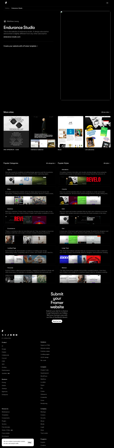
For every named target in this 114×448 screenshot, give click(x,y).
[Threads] (6, 381)
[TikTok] (9, 381)
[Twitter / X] (4, 381)
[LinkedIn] (13, 381)
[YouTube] (16, 381)
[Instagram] (11, 381)
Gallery (7, 22)
